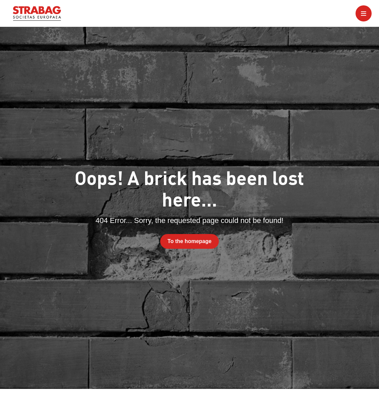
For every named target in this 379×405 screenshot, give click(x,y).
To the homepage (189, 241)
